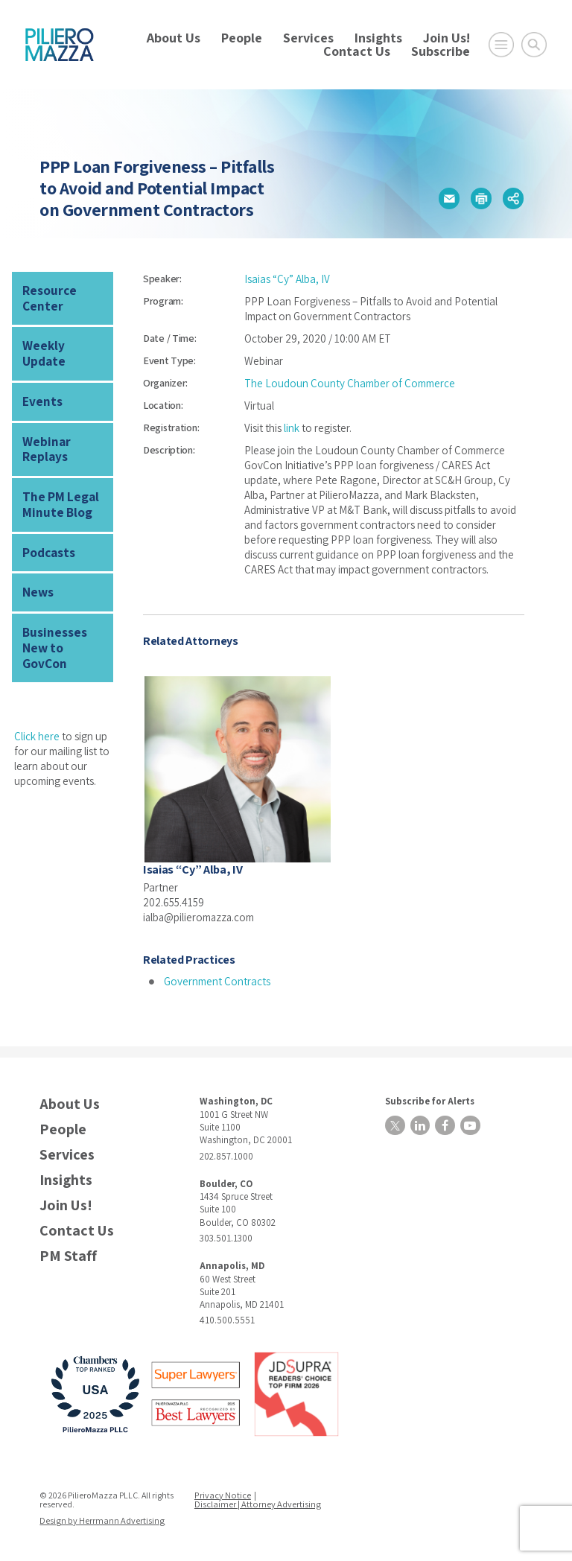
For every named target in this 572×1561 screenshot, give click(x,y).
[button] (449, 198)
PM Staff (68, 1255)
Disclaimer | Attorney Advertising (258, 1502)
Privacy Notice (223, 1493)
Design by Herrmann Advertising (100, 1519)
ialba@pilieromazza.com (200, 916)
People (241, 37)
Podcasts (48, 527)
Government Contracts (217, 980)
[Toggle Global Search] (534, 44)
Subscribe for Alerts (426, 1099)
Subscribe (440, 51)
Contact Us (356, 51)
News (37, 566)
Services (308, 37)
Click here (37, 691)
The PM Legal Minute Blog (58, 481)
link (291, 428)
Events (40, 382)
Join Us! (446, 37)
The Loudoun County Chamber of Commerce (349, 383)
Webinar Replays (44, 428)
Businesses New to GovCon (64, 612)
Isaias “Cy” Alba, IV (287, 279)
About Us (173, 37)
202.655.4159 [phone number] (173, 901)
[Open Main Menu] (501, 44)
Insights (378, 37)
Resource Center (48, 297)
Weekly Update (62, 343)
